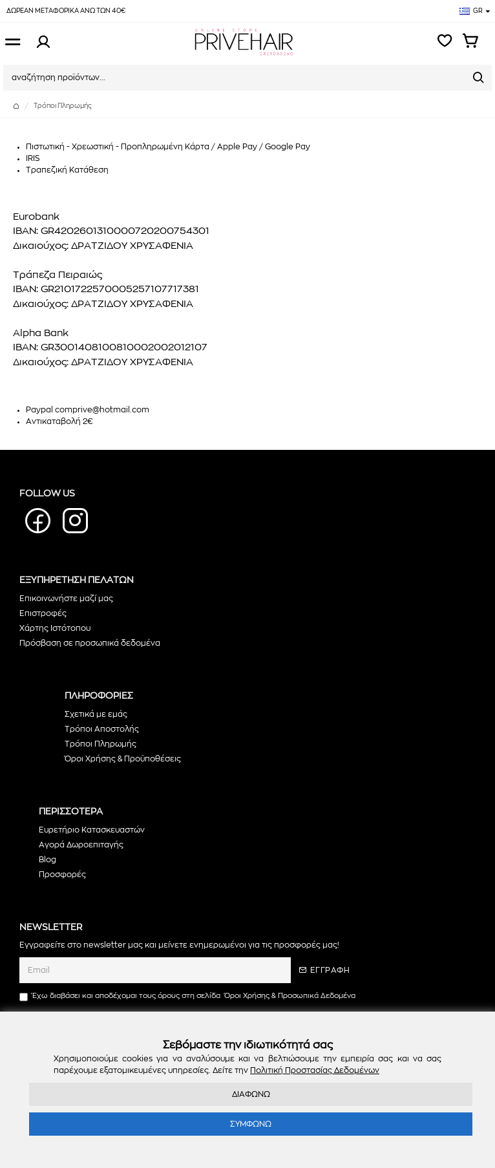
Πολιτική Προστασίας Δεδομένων (314, 1070)
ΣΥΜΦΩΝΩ (250, 1124)
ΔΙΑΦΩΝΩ (251, 1094)
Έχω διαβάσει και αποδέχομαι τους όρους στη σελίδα (188, 996)
